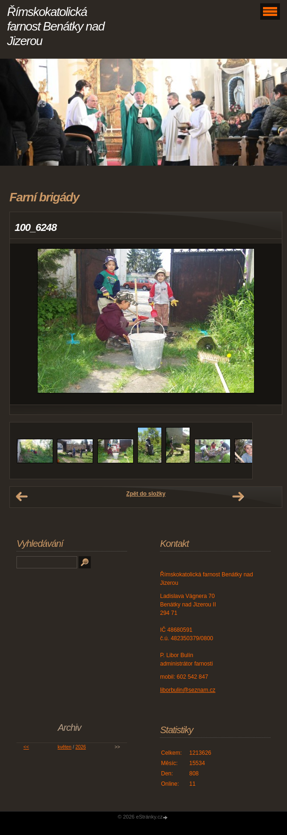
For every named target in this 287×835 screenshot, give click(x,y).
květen (64, 747)
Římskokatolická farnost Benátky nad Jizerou (55, 26)
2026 (80, 747)
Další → (238, 497)
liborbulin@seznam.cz (187, 690)
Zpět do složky (145, 493)
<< (26, 747)
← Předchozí (22, 497)
